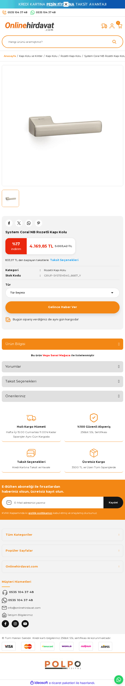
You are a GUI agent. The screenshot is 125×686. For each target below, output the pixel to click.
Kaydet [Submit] (113, 502)
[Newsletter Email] (62, 502)
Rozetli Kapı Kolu (55, 270)
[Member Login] (112, 26)
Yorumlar (13, 366)
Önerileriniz (15, 396)
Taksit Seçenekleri (20, 381)
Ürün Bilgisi (15, 344)
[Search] (62, 41)
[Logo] (29, 25)
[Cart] (120, 26)
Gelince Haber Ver (62, 307)
